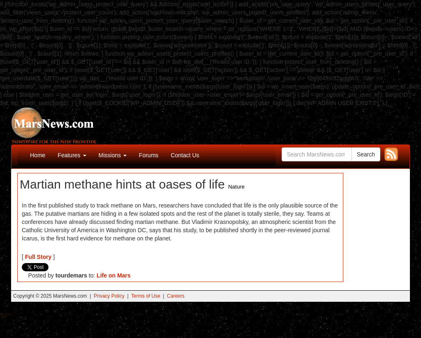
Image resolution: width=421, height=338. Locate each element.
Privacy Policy (109, 296)
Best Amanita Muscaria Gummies (3, 316)
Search (366, 154)
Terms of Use (145, 296)
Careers (176, 296)
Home (37, 155)
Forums (148, 155)
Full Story (38, 257)
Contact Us (185, 155)
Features (72, 155)
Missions (113, 155)
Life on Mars (113, 275)
